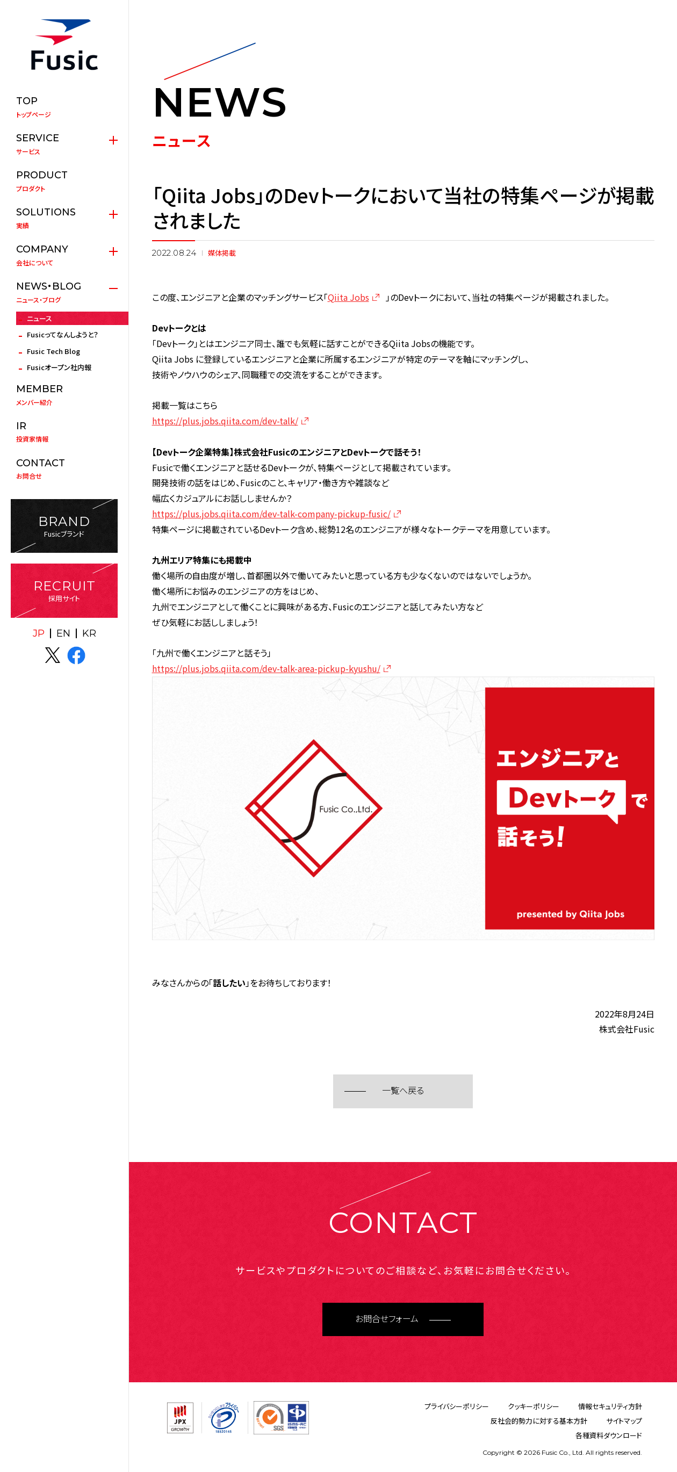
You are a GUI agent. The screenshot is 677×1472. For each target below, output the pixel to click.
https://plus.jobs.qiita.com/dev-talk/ (225, 420)
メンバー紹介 (64, 395)
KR (89, 633)
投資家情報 (64, 432)
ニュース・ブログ (64, 292)
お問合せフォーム (387, 1319)
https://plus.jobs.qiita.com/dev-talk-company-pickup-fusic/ (271, 513)
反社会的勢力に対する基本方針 (539, 1421)
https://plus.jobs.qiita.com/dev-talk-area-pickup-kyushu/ (266, 668)
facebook (76, 655)
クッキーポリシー (533, 1406)
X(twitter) (53, 655)
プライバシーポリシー (456, 1406)
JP (39, 633)
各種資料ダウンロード (608, 1435)
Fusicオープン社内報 (59, 367)
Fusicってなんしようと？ (62, 334)
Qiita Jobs (348, 297)
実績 (64, 218)
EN (63, 633)
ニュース (39, 318)
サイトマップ (624, 1421)
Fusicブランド (64, 526)
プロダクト (64, 181)
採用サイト (64, 590)
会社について (64, 255)
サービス (64, 144)
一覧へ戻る (403, 1091)
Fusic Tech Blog (53, 351)
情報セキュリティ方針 (610, 1406)
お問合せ (64, 469)
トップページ (64, 107)
